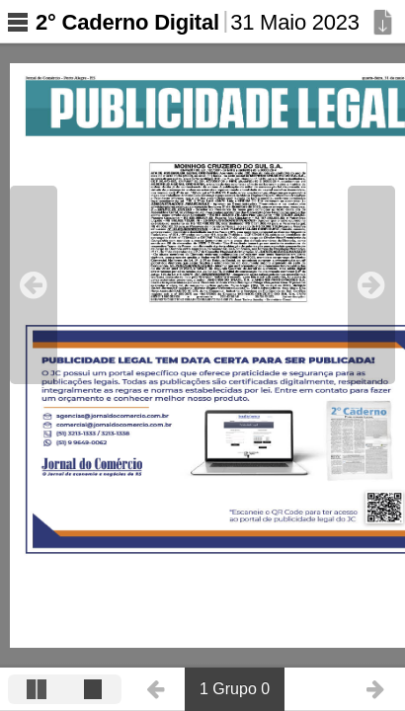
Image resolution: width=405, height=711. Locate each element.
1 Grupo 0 (235, 688)
